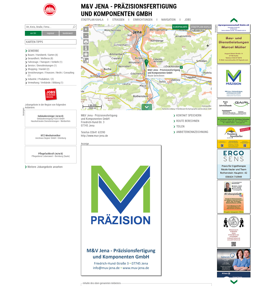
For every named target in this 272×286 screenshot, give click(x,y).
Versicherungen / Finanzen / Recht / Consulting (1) (51, 74)
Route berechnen (156, 75)
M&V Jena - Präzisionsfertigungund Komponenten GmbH (129, 10)
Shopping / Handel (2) (38, 69)
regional (50, 33)
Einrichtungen (142, 19)
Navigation (168, 19)
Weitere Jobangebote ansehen (45, 167)
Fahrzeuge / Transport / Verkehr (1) (45, 62)
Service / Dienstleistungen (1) (42, 65)
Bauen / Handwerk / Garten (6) (43, 54)
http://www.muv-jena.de (94, 135)
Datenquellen (206, 106)
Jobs (187, 19)
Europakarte (180, 26)
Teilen (180, 126)
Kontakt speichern (188, 115)
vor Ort (33, 33)
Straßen (118, 19)
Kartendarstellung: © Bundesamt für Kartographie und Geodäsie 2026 (186, 109)
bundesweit (68, 33)
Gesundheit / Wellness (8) (40, 58)
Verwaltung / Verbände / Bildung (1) (45, 82)
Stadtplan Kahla (92, 19)
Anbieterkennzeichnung (192, 132)
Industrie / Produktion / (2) (41, 79)
